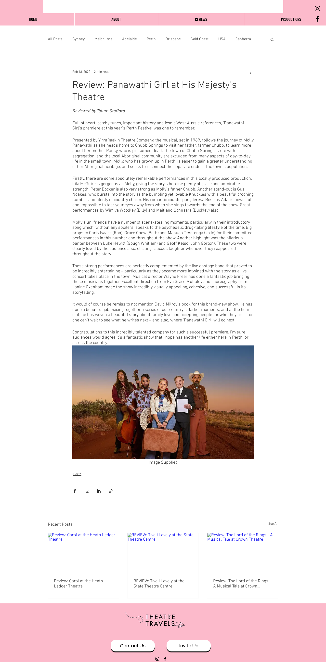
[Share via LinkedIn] (98, 491)
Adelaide (129, 39)
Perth (151, 39)
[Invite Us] (189, 645)
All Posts (55, 39)
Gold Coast (200, 39)
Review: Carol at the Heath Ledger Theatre (78, 584)
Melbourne (103, 39)
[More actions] (251, 72)
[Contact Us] (133, 645)
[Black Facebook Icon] (317, 19)
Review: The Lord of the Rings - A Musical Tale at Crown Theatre (242, 584)
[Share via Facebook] (74, 491)
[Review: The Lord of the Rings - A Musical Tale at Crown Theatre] (242, 553)
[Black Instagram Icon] (317, 8)
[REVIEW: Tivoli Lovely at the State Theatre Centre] (163, 553)
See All (273, 524)
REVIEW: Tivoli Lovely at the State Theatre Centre (158, 584)
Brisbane (173, 39)
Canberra (243, 39)
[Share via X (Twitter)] (86, 491)
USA (222, 39)
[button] (272, 39)
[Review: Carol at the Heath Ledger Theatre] (83, 553)
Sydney (78, 39)
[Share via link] (110, 491)
